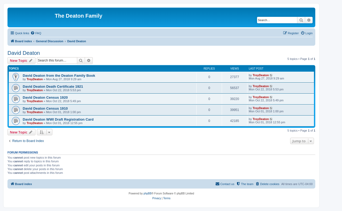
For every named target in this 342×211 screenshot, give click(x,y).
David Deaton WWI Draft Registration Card (58, 119)
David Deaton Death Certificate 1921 (53, 87)
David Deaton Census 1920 (45, 97)
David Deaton (23, 53)
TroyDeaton (35, 79)
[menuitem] (35, 33)
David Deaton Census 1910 (45, 108)
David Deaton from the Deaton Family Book (59, 76)
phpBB (147, 193)
